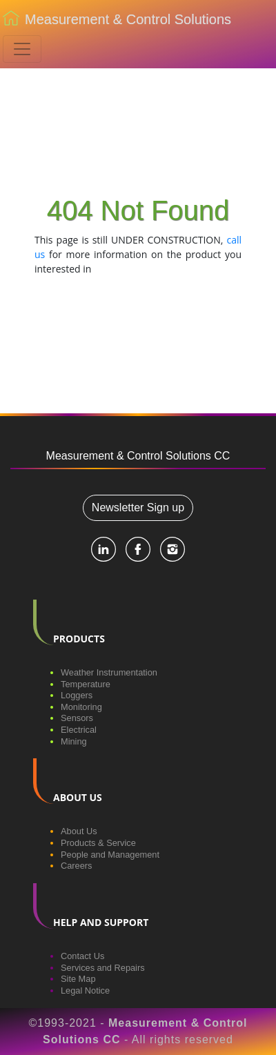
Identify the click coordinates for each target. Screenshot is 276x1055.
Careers (76, 865)
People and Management (110, 854)
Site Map (78, 979)
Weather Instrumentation (109, 672)
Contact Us (82, 956)
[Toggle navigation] (22, 49)
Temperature (85, 684)
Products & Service (98, 843)
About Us (79, 831)
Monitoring (81, 707)
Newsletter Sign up (138, 507)
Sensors (77, 718)
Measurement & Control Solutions (117, 21)
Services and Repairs (103, 968)
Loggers (76, 695)
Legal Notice (85, 990)
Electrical (79, 729)
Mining (74, 741)
